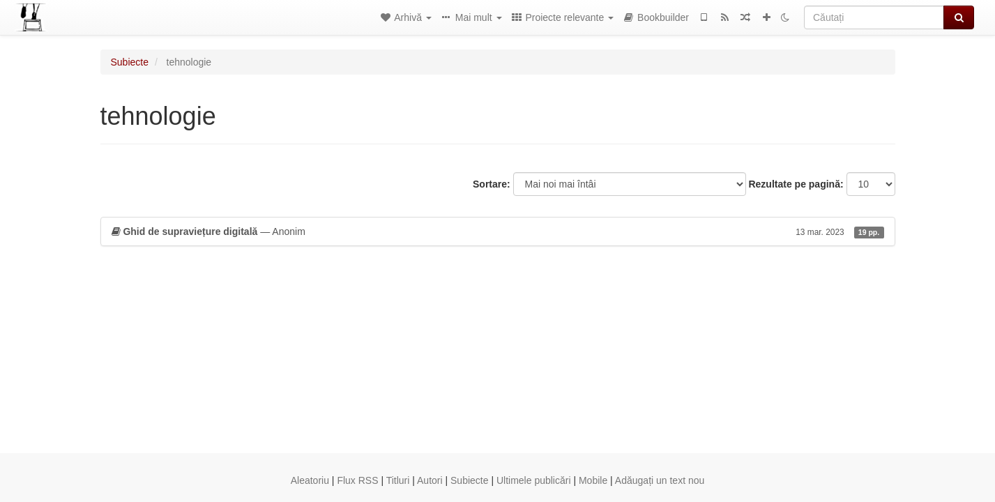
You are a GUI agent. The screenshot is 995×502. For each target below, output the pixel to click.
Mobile (593, 480)
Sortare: (491, 184)
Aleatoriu (310, 480)
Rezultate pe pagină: (795, 184)
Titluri (398, 480)
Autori (430, 480)
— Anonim (498, 231)
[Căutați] (874, 17)
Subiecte (130, 62)
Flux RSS (357, 480)
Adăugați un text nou (659, 480)
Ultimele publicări (533, 480)
